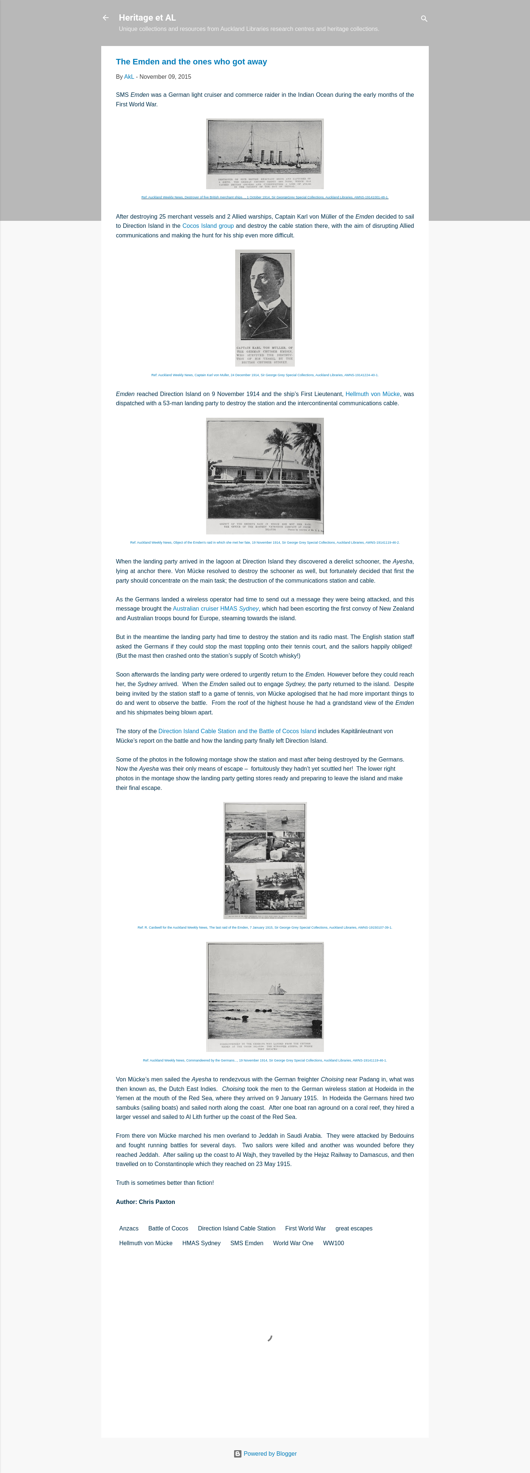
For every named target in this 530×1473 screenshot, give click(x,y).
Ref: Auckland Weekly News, (265, 542)
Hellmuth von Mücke (373, 394)
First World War (305, 1228)
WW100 (333, 1243)
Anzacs (128, 1228)
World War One (293, 1243)
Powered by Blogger (265, 1454)
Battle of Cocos (168, 1228)
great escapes (354, 1228)
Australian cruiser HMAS (216, 608)
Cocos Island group (208, 226)
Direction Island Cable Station (237, 1228)
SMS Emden (247, 1243)
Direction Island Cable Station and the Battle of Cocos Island (238, 731)
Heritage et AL (147, 18)
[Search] (424, 20)
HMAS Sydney (201, 1243)
